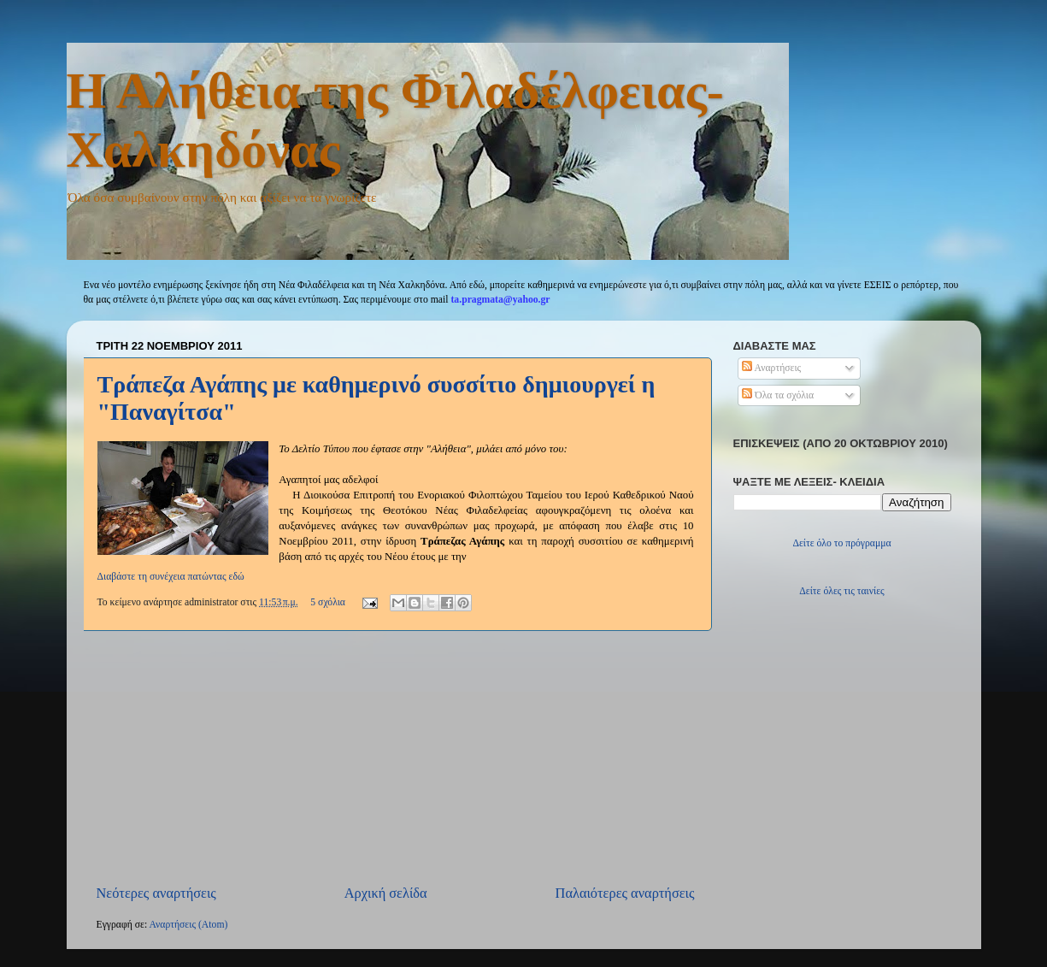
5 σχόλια (327, 602)
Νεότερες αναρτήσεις (156, 893)
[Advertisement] (396, 757)
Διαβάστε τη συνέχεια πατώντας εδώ (170, 576)
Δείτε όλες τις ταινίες (841, 591)
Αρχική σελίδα (385, 893)
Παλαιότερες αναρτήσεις (625, 893)
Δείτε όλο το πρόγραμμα (841, 543)
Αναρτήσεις (771, 368)
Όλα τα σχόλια (778, 395)
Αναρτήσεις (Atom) (188, 924)
